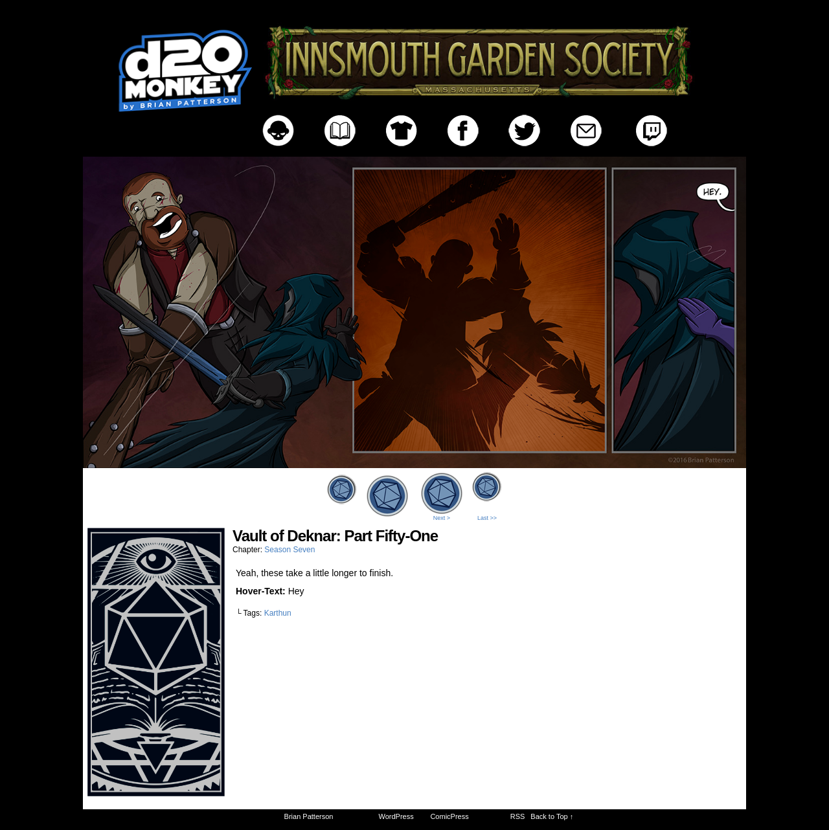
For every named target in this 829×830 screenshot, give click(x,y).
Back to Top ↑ (551, 816)
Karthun (277, 613)
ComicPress (449, 816)
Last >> (487, 518)
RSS (517, 816)
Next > (441, 518)
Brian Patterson (309, 816)
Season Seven (289, 549)
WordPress (396, 816)
